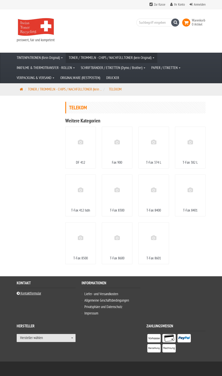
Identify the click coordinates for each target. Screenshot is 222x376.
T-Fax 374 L (153, 162)
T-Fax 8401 (190, 210)
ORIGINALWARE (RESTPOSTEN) (80, 78)
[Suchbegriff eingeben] (156, 22)
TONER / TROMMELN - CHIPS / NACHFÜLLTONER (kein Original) (111, 58)
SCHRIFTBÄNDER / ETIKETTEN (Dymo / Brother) (113, 68)
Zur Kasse (159, 4)
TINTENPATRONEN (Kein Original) (40, 58)
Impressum (91, 313)
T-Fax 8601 (153, 258)
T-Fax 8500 (80, 258)
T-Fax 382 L (190, 162)
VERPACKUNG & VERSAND (35, 78)
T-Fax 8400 (153, 210)
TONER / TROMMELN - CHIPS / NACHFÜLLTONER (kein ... (65, 89)
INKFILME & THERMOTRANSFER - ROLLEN (46, 68)
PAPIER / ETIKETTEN (165, 68)
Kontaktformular (29, 293)
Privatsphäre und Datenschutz (103, 307)
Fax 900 (117, 162)
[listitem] (154, 339)
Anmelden (200, 4)
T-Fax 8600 (117, 258)
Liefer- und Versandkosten (101, 294)
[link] (187, 22)
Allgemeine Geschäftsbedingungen (106, 300)
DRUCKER (112, 78)
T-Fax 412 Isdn (80, 210)
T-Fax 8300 (117, 210)
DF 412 (80, 162)
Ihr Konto (179, 4)
